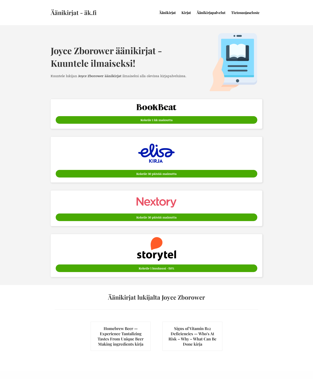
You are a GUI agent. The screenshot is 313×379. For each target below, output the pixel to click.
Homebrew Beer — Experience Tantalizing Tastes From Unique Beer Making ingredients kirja (121, 336)
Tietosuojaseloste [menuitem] (245, 12)
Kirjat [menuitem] (186, 12)
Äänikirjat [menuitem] (167, 12)
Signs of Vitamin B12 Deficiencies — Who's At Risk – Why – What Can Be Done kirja (192, 336)
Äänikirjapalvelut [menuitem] (211, 12)
